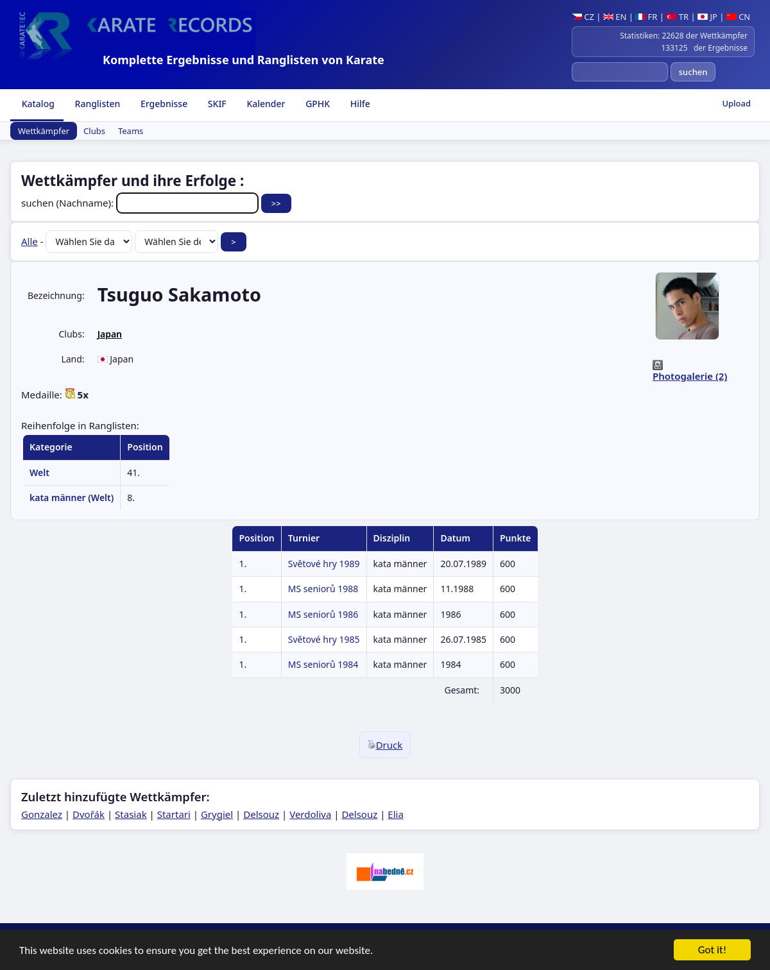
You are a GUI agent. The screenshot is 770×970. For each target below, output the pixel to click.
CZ (583, 16)
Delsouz (261, 814)
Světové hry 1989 (324, 563)
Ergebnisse (162, 104)
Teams (130, 131)
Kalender (265, 104)
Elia (396, 814)
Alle (29, 241)
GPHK (317, 104)
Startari (174, 814)
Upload (736, 103)
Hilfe (359, 104)
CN (738, 16)
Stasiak (131, 814)
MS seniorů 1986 (323, 614)
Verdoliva (310, 814)
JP (707, 16)
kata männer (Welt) (72, 497)
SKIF (216, 104)
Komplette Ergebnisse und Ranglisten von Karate (243, 59)
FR (646, 16)
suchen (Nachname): (141, 202)
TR (677, 16)
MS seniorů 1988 (323, 589)
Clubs (94, 131)
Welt (39, 472)
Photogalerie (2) (690, 376)
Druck (385, 744)
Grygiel (217, 814)
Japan (110, 334)
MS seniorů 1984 (323, 664)
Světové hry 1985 (324, 639)
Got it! (712, 950)
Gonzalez (41, 814)
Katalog (37, 104)
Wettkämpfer (43, 131)
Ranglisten (97, 104)
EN (615, 16)
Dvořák (89, 814)
